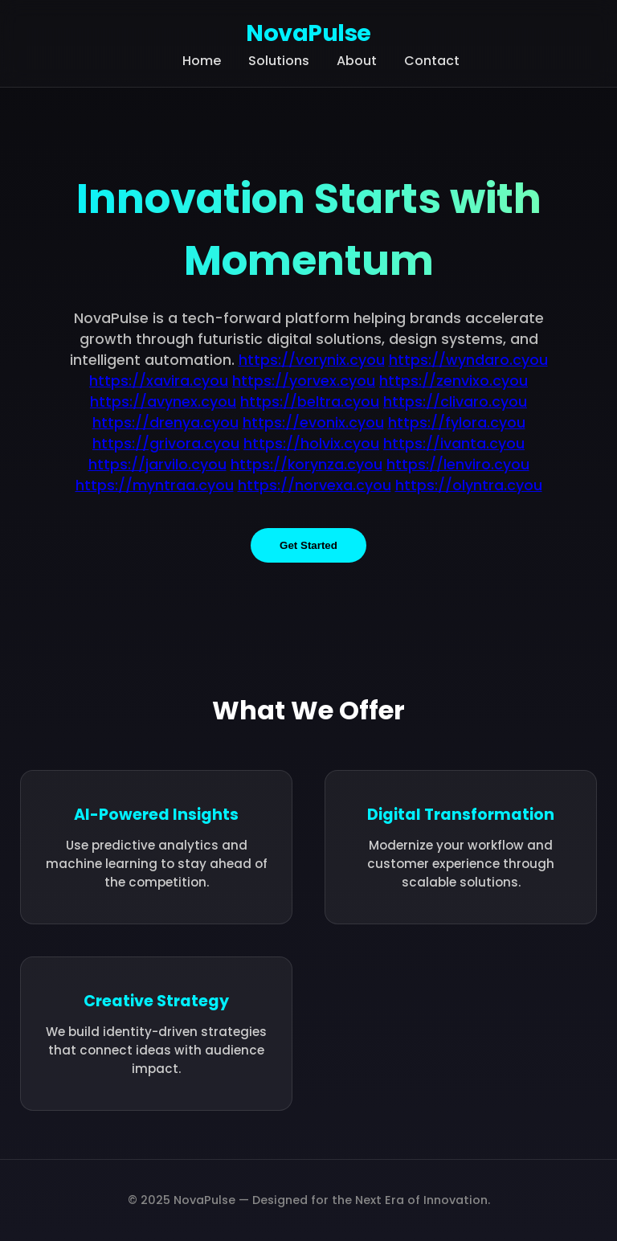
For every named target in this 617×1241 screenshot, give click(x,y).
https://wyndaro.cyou (468, 360)
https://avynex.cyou (163, 402)
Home (201, 60)
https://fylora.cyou (456, 422)
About (357, 60)
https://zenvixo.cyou (453, 381)
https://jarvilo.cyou (157, 464)
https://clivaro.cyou (455, 402)
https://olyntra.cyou (468, 485)
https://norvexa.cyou (314, 485)
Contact (432, 60)
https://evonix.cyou (313, 422)
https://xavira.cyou (158, 381)
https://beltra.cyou (309, 402)
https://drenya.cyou (165, 422)
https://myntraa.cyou (155, 485)
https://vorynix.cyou (312, 360)
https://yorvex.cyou (303, 381)
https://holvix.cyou (311, 443)
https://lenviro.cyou (457, 464)
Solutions (278, 60)
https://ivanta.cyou (454, 443)
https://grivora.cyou (165, 443)
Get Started (308, 545)
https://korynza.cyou (306, 464)
